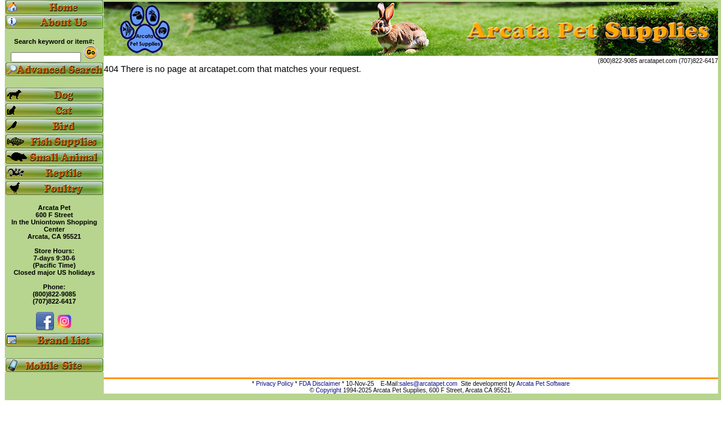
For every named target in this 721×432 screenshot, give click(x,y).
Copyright (328, 390)
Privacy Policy (274, 383)
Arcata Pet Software (543, 383)
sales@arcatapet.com (428, 383)
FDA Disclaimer (319, 383)
